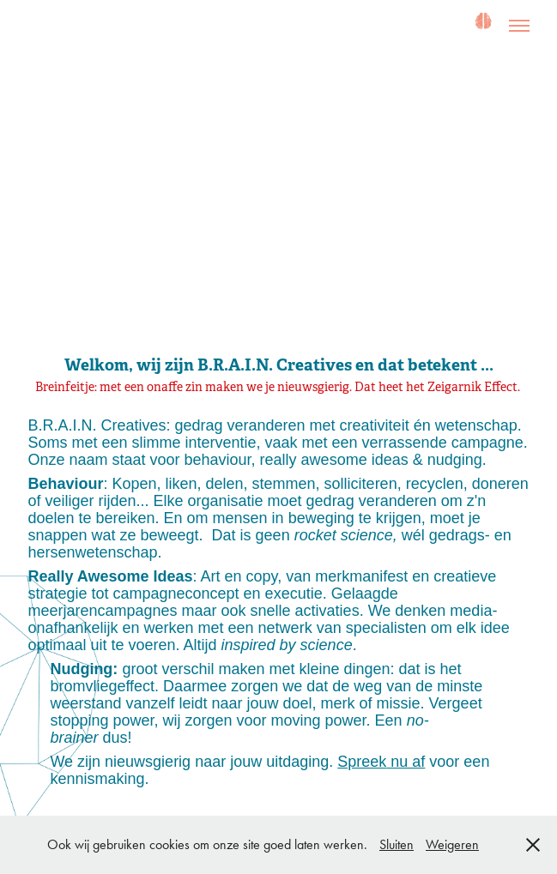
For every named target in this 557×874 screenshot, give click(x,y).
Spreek (361, 761)
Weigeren (452, 844)
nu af (405, 761)
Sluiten (396, 844)
